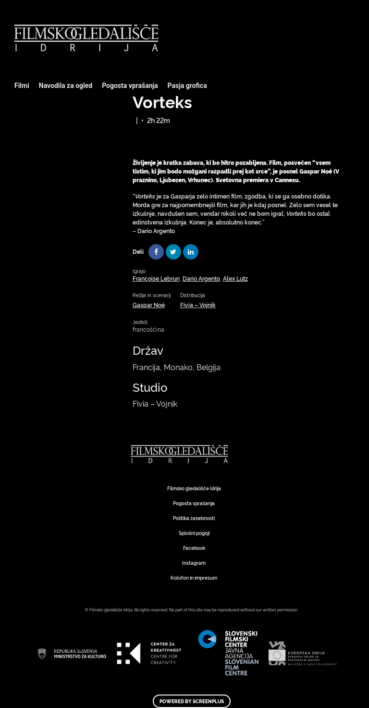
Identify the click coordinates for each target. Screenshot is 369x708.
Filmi (21, 85)
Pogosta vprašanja (130, 85)
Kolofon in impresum (194, 577)
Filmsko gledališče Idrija (194, 488)
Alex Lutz (235, 278)
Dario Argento (201, 278)
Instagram (194, 562)
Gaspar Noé (149, 304)
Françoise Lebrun (156, 278)
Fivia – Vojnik (198, 304)
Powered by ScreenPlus (192, 701)
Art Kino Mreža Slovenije (181, 454)
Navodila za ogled (65, 85)
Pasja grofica (187, 85)
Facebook (194, 548)
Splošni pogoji (194, 533)
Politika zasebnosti (194, 518)
